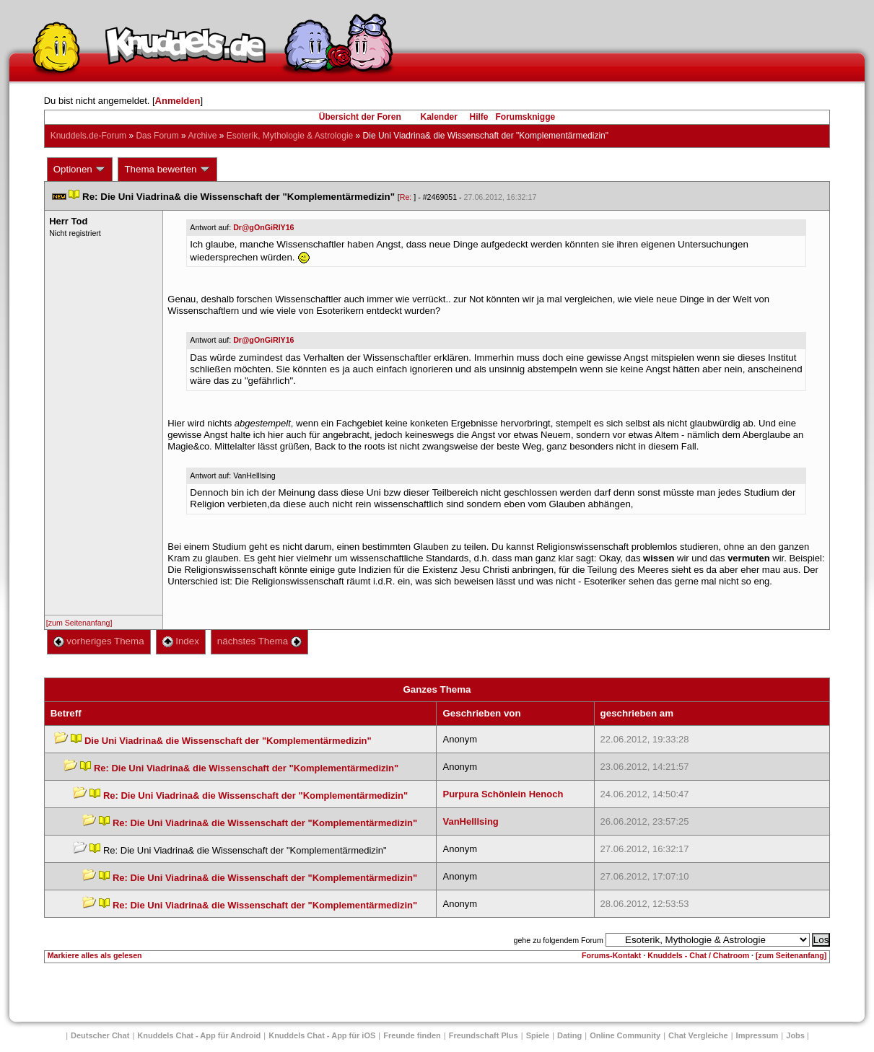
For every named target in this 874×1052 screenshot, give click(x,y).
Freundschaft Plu (483, 1035)
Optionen (80, 169)
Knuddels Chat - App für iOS (321, 1035)
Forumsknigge (526, 117)
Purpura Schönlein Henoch (502, 794)
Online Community (625, 1035)
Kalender (438, 117)
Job (795, 1035)
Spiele (537, 1035)
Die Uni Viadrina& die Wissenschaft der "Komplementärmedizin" (228, 740)
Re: (407, 197)
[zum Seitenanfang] (79, 622)
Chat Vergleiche (698, 1035)
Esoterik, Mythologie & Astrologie (290, 136)
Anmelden (178, 100)
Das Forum (157, 136)
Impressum (757, 1035)
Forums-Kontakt (611, 955)
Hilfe (479, 117)
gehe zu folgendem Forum (558, 940)
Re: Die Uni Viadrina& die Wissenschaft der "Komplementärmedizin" (246, 768)
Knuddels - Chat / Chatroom (698, 955)
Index (180, 641)
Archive (202, 136)
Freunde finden (411, 1035)
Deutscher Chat (100, 1035)
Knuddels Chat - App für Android (199, 1035)
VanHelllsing (470, 821)
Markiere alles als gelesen (95, 955)
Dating (569, 1035)
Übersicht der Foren (360, 117)
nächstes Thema (259, 641)
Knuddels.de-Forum (88, 136)
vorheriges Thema (98, 641)
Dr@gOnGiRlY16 (263, 227)
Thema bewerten (167, 169)
